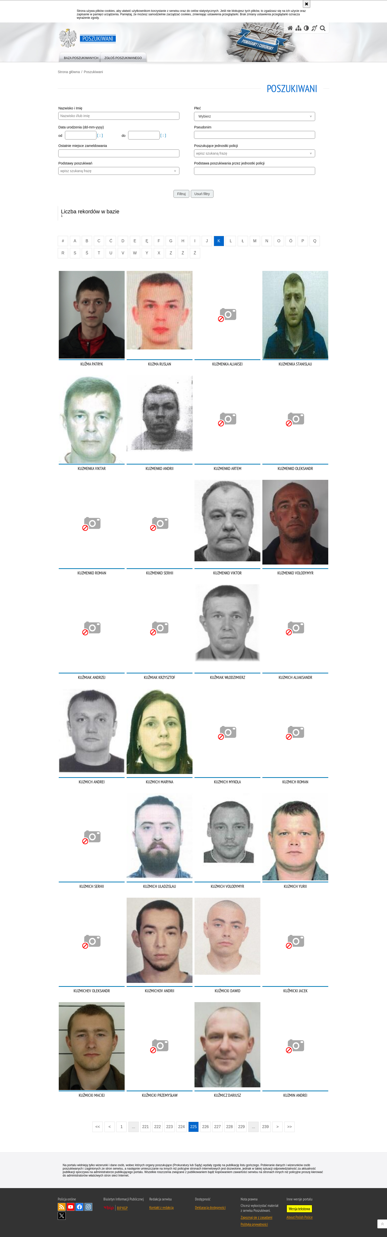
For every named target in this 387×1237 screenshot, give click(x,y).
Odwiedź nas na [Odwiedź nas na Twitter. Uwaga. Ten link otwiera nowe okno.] (62, 1216)
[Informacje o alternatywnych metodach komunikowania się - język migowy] (314, 28)
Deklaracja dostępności (210, 1207)
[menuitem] (81, 57)
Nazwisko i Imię (70, 108)
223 (169, 1127)
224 (181, 1127)
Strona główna (69, 72)
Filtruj (181, 194)
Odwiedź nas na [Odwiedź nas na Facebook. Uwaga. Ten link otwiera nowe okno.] (79, 1207)
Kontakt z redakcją (161, 1207)
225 (193, 1127)
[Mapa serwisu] (298, 28)
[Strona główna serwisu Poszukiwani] (290, 28)
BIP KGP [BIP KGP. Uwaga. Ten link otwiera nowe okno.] (122, 1207)
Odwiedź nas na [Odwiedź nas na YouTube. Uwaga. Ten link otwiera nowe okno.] (71, 1207)
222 (157, 1127)
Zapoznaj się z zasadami (256, 1217)
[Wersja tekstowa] (306, 28)
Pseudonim (202, 127)
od (60, 136)
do (124, 136)
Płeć (197, 108)
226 (205, 1127)
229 (241, 1127)
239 (265, 1127)
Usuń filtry (202, 194)
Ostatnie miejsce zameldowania (82, 146)
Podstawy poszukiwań (75, 163)
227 (217, 1127)
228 (229, 1127)
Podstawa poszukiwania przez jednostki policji (229, 163)
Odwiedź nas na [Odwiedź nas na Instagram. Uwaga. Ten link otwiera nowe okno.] (88, 1207)
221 (145, 1127)
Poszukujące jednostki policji (216, 146)
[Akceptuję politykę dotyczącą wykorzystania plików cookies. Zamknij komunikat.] (306, 4)
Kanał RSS (62, 1207)
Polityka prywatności (254, 1224)
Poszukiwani (93, 72)
